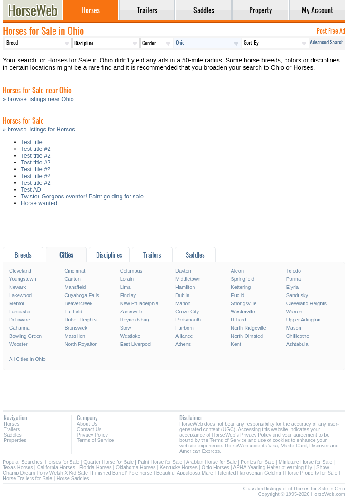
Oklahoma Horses (136, 467)
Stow (125, 328)
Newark (17, 287)
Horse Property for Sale (311, 472)
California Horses (56, 467)
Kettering (241, 287)
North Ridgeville (248, 328)
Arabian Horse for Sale (211, 462)
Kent (236, 344)
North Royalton (80, 344)
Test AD (31, 189)
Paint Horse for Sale (160, 462)
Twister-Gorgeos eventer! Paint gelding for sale (82, 196)
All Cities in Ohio (27, 359)
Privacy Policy (92, 434)
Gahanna (19, 328)
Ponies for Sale (258, 462)
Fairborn (184, 328)
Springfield (242, 279)
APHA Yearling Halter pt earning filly (272, 467)
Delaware (19, 319)
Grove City (187, 311)
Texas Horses (18, 467)
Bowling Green (25, 336)
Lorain (127, 279)
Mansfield (75, 287)
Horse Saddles (72, 478)
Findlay (128, 295)
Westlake (130, 336)
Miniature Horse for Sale (306, 462)
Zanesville (131, 311)
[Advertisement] (174, 229)
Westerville (243, 311)
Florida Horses (95, 467)
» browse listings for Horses (39, 129)
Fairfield (73, 311)
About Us (87, 424)
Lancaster (20, 311)
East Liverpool (136, 344)
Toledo (293, 270)
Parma (293, 279)
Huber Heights (80, 319)
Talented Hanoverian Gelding (249, 472)
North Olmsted (247, 336)
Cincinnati (75, 270)
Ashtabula (297, 344)
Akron (237, 270)
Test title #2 (36, 148)
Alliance (184, 336)
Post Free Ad (331, 30)
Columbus (131, 270)
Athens (183, 344)
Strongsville (243, 303)
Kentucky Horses (179, 467)
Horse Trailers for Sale (27, 478)
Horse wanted (39, 203)
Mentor (16, 303)
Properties (15, 440)
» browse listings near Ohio (38, 99)
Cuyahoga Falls (81, 295)
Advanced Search (326, 42)
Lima (125, 287)
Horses (11, 424)
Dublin (182, 295)
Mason (293, 328)
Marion (183, 303)
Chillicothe (297, 336)
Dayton (183, 270)
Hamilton (185, 287)
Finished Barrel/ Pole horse (122, 472)
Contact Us (89, 429)
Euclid (237, 295)
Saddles (13, 434)
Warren (294, 311)
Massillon (74, 336)
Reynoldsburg (135, 319)
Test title (32, 142)
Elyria (292, 287)
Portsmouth (188, 319)
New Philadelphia (139, 303)
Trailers (12, 429)
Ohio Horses (215, 467)
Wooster (18, 344)
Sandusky (297, 295)
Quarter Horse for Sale (108, 462)
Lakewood (20, 295)
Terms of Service (95, 440)
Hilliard (238, 319)
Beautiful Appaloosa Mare (184, 472)
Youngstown (22, 279)
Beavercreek (78, 303)
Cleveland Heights (306, 303)
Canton (72, 279)
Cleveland (20, 270)
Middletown (188, 279)
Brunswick (75, 328)
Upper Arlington (303, 319)
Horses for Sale (62, 462)
